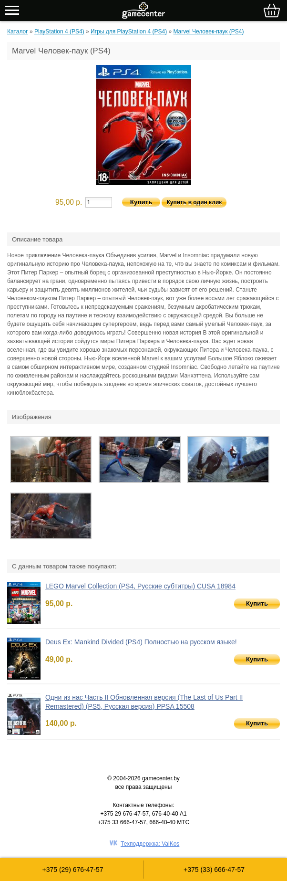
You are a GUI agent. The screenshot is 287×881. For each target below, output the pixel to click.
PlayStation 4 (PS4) (59, 31)
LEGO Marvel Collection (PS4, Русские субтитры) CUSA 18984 (140, 586)
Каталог (17, 31)
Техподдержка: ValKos (150, 843)
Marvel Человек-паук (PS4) (209, 31)
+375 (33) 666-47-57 (214, 869)
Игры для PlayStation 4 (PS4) (129, 31)
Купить (257, 603)
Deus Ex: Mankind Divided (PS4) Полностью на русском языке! (141, 642)
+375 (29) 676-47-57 (72, 869)
